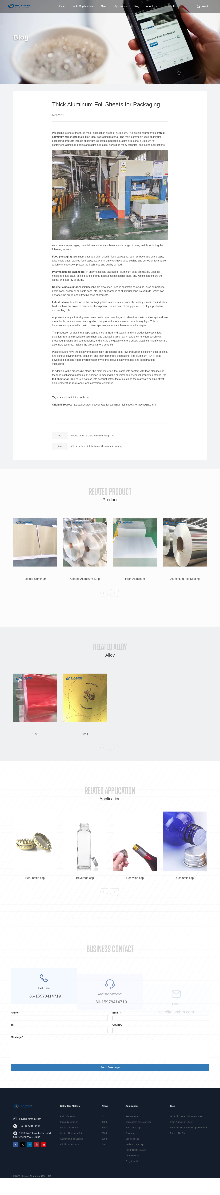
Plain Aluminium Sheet (181, 1135)
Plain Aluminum (68, 1129)
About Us (151, 6)
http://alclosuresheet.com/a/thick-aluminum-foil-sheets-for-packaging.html (114, 418)
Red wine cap (132, 1129)
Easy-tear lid (131, 1174)
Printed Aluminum (69, 1141)
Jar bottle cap (132, 1169)
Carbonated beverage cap (138, 1135)
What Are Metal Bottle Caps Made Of (188, 1141)
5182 (104, 1157)
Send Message (110, 1067)
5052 (104, 1152)
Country (117, 1024)
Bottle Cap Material (82, 6)
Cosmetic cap (132, 1152)
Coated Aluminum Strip (71, 1146)
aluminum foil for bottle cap (74, 410)
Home (61, 6)
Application (120, 6)
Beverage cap (132, 1146)
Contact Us (170, 6)
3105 (104, 1146)
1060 (104, 1135)
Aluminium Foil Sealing (71, 1152)
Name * (15, 1012)
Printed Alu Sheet (178, 1146)
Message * (17, 1037)
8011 (104, 1129)
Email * (116, 1012)
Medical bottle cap (134, 1157)
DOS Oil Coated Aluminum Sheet (186, 1129)
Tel (12, 1024)
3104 (104, 1141)
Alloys (103, 6)
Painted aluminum (69, 1135)
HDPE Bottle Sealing (135, 1163)
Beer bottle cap (132, 1141)
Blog (136, 6)
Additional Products (70, 1157)
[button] (104, 606)
